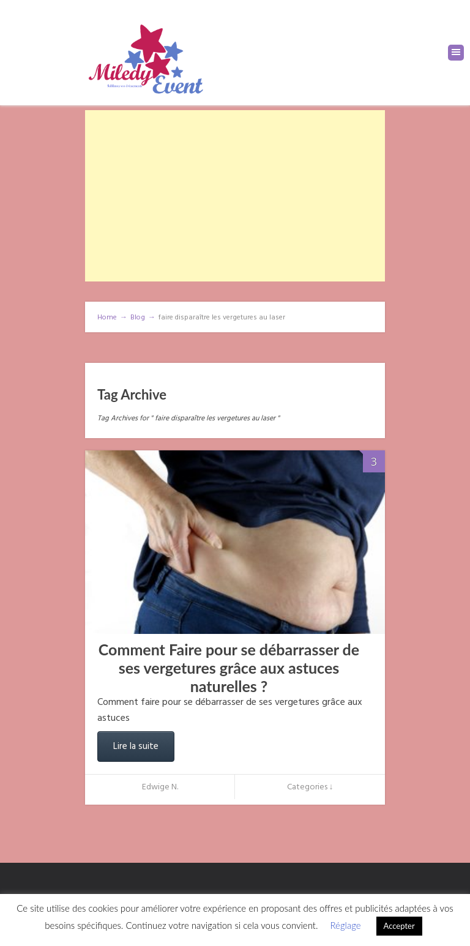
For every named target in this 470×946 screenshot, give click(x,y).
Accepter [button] (399, 926)
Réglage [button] (345, 925)
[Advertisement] (235, 195)
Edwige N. (160, 787)
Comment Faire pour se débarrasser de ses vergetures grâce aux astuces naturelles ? (229, 667)
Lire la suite (136, 746)
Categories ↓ (310, 787)
